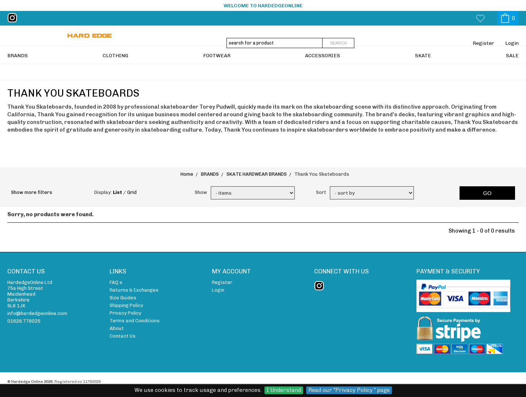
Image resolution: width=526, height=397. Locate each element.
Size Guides (123, 297)
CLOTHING (115, 71)
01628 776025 (24, 321)
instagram (13, 18)
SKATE (423, 71)
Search (338, 43)
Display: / (115, 192)
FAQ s (116, 282)
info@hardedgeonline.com (37, 313)
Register (483, 43)
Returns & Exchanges (134, 290)
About (117, 328)
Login (512, 43)
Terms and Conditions (135, 320)
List (117, 192)
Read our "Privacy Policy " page (349, 390)
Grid (132, 192)
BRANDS (17, 71)
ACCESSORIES (322, 71)
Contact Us (123, 336)
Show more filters (31, 192)
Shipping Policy (126, 305)
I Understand (284, 390)
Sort (321, 192)
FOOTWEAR (216, 71)
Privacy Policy (125, 313)
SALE (512, 71)
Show (201, 192)
